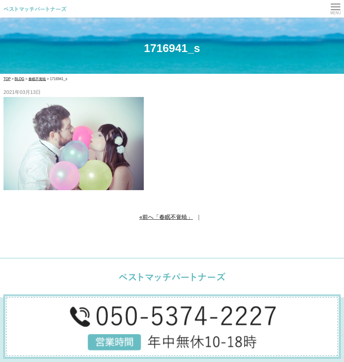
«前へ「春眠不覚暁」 (166, 217)
